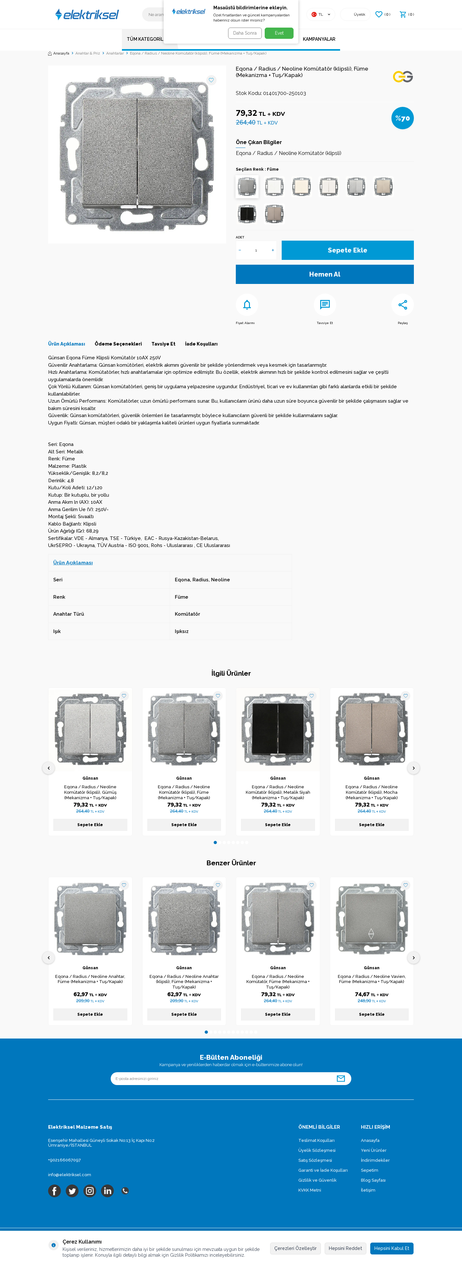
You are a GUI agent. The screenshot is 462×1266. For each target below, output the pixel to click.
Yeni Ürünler (374, 1150)
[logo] (86, 14)
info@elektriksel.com (69, 1174)
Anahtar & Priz (87, 53)
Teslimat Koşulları (316, 1140)
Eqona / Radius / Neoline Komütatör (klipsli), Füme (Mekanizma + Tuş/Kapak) (184, 792)
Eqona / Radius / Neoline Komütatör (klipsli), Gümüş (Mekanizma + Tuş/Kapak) (90, 792)
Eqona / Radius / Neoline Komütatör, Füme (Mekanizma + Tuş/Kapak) (278, 982)
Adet (240, 237)
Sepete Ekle (348, 250)
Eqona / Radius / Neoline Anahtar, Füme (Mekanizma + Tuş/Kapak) (90, 979)
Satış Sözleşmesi (315, 1160)
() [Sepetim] (407, 14)
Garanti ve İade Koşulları (323, 1170)
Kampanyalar (319, 39)
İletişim (368, 1190)
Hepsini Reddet (345, 1248)
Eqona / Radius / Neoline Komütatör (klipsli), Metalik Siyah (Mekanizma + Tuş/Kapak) (278, 792)
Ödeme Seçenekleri (118, 343)
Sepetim (369, 1170)
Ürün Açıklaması (66, 343)
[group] (137, 154)
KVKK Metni (309, 1190)
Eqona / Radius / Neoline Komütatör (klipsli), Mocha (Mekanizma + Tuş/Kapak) (372, 792)
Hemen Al (325, 274)
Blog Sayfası (373, 1180)
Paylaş (402, 309)
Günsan (90, 778)
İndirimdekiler (375, 1160)
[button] (215, 842)
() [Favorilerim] (382, 14)
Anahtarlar (115, 53)
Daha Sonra (243, 33)
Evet (279, 33)
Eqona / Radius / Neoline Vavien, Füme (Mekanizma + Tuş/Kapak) (372, 979)
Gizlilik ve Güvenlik (317, 1180)
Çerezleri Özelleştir (295, 1248)
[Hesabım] (355, 14)
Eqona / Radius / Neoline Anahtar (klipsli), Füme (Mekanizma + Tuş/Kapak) (184, 982)
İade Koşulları (201, 343)
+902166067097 (64, 1160)
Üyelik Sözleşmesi (317, 1150)
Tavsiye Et (325, 309)
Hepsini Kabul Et (391, 1248)
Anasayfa (58, 53)
